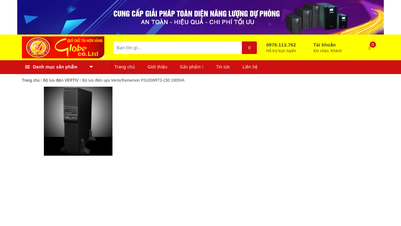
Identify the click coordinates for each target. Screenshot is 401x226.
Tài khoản (324, 44)
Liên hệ (250, 66)
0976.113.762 (281, 44)
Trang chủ (124, 66)
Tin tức (223, 66)
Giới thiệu (157, 66)
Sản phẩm (192, 66)
